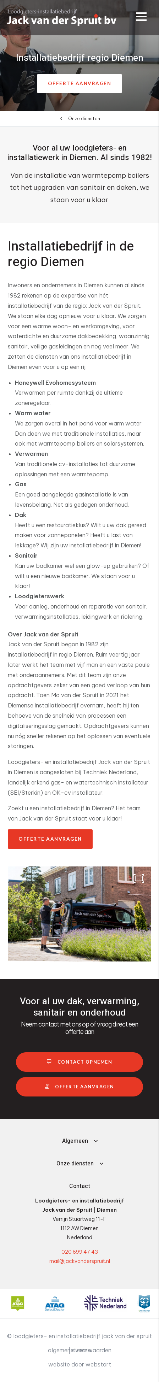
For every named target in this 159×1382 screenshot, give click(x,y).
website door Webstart (79, 1364)
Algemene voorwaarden (79, 1350)
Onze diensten (84, 118)
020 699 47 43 (79, 1252)
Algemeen (75, 1141)
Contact (79, 1186)
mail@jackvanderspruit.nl (79, 1261)
